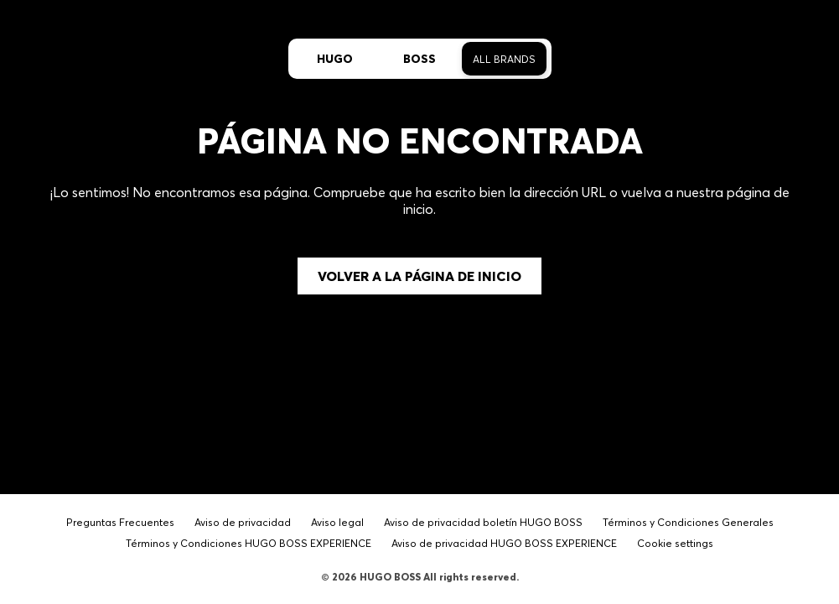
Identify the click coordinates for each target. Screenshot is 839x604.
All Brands (504, 59)
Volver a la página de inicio (419, 276)
